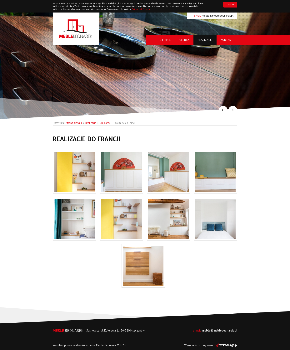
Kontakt (227, 40)
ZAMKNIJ (230, 4)
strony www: (217, 345)
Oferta (184, 40)
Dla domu (105, 123)
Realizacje (205, 40)
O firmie (165, 40)
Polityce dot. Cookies (141, 9)
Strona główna (74, 123)
